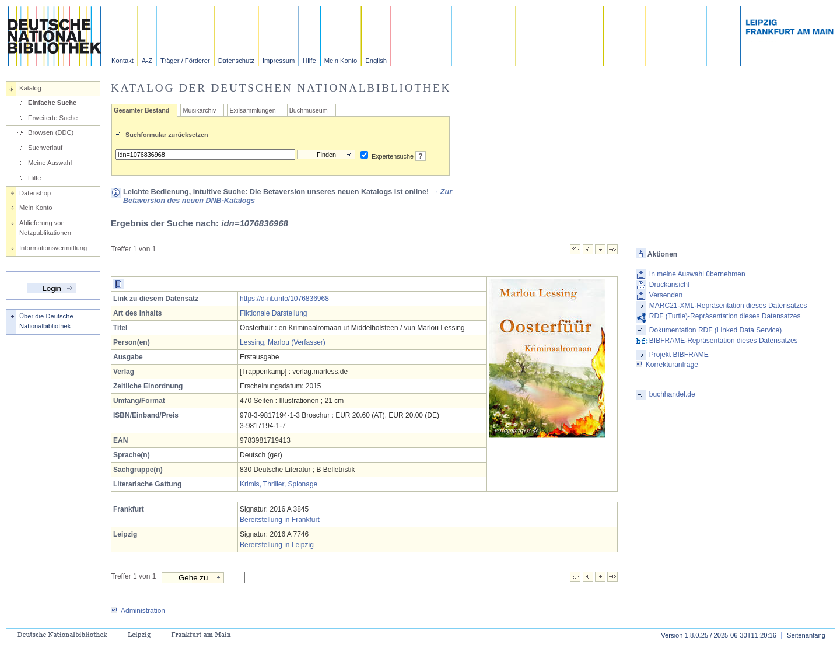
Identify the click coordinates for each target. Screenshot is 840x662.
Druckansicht (669, 285)
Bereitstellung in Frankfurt (280, 520)
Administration (138, 611)
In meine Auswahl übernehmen (697, 274)
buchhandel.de (672, 394)
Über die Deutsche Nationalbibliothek (46, 321)
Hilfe (309, 60)
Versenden (665, 295)
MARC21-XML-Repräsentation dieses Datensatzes (728, 306)
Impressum (278, 60)
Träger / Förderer (185, 60)
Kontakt (122, 60)
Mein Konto (341, 60)
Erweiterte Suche (53, 117)
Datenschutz (236, 60)
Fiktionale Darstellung (273, 313)
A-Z (147, 60)
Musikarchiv (199, 110)
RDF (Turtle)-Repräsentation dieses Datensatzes (725, 316)
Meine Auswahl (50, 162)
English (376, 60)
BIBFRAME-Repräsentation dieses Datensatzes (723, 341)
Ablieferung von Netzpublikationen (45, 227)
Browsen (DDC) (51, 132)
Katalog (30, 88)
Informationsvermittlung (53, 247)
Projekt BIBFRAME (679, 355)
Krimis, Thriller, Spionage (278, 484)
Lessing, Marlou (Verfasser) (283, 342)
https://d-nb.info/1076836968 (284, 299)
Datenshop (35, 193)
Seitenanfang (806, 635)
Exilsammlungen (252, 110)
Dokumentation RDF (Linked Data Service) (715, 330)
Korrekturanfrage (667, 364)
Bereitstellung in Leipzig (277, 545)
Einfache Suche (52, 102)
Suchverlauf (45, 147)
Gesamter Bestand (141, 110)
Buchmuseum (308, 110)
